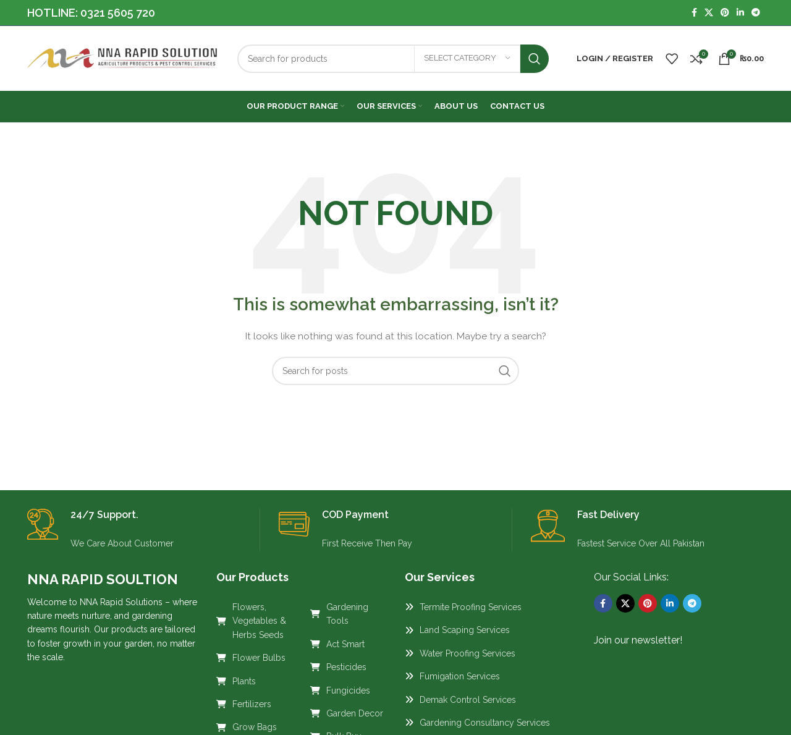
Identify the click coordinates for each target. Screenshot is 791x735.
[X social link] (709, 12)
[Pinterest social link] (725, 12)
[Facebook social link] (694, 12)
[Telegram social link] (756, 12)
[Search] (393, 59)
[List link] (254, 621)
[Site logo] (123, 57)
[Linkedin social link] (740, 12)
